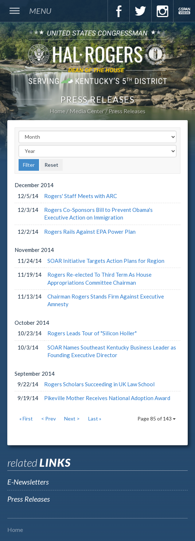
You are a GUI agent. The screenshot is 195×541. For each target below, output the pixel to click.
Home (57, 110)
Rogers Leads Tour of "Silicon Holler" (92, 333)
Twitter (140, 11)
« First (26, 418)
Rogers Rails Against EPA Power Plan (90, 231)
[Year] (97, 151)
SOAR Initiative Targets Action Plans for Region (105, 260)
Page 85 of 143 (156, 418)
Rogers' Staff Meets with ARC (80, 196)
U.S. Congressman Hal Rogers (97, 56)
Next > (72, 418)
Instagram (162, 11)
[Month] (97, 137)
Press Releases (127, 110)
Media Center (87, 110)
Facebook (118, 11)
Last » (94, 418)
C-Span (184, 11)
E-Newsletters (28, 481)
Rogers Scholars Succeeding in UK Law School (99, 384)
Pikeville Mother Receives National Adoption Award (107, 398)
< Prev (48, 418)
